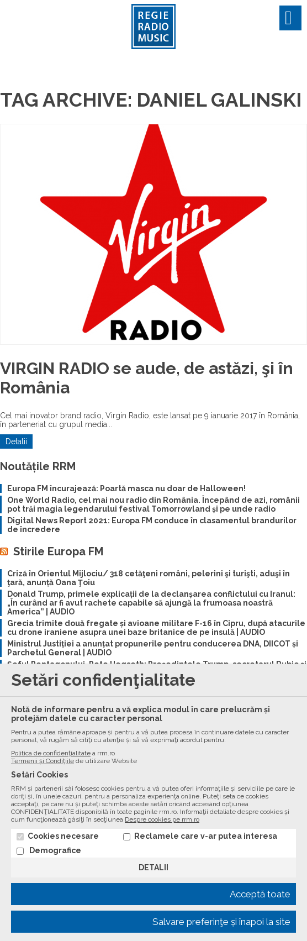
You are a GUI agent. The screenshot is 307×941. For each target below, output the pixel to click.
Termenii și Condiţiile (42, 761)
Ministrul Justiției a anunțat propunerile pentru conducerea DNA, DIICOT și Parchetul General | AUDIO (152, 648)
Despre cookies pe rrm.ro (162, 819)
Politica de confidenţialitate (51, 753)
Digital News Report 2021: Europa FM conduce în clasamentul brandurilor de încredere (152, 525)
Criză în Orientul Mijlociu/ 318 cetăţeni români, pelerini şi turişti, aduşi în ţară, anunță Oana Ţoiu (148, 578)
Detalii (16, 441)
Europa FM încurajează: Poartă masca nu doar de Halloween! (126, 488)
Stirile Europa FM (58, 551)
